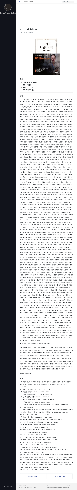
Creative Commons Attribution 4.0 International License (60, 486)
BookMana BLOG (8, 13)
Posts (20, 2)
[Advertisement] (8, 39)
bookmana (27, 485)
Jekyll (26, 487)
